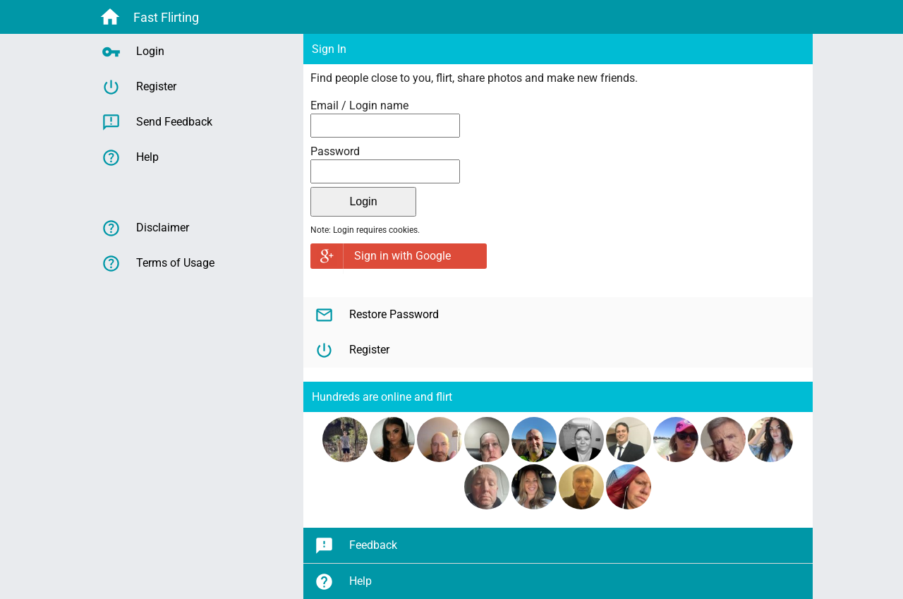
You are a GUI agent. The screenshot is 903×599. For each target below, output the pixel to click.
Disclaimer (145, 228)
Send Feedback (157, 122)
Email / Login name (359, 105)
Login (133, 51)
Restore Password (377, 315)
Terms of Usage (158, 263)
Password (335, 151)
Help (343, 581)
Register (352, 350)
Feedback (356, 545)
